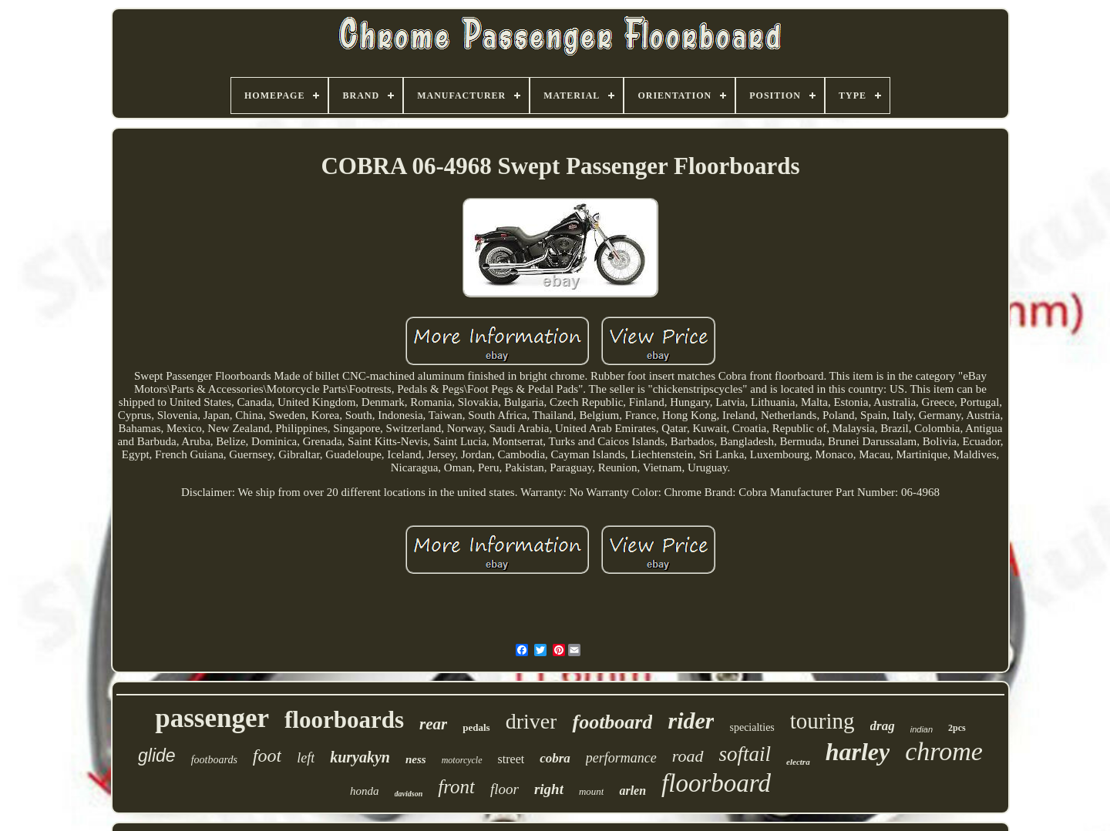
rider (691, 720)
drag (882, 726)
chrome (944, 751)
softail (745, 754)
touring (822, 721)
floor (504, 789)
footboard (612, 722)
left (305, 758)
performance (621, 758)
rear (433, 724)
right (548, 789)
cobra (555, 758)
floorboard (716, 783)
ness (415, 759)
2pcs (957, 727)
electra (798, 761)
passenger (212, 718)
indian (921, 729)
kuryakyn (360, 757)
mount (591, 791)
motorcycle (462, 760)
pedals (475, 727)
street (511, 759)
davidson (409, 793)
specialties (751, 727)
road (688, 756)
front (456, 786)
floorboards (344, 719)
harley (858, 752)
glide (157, 756)
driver (531, 721)
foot (267, 756)
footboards (214, 760)
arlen (632, 790)
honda (364, 791)
